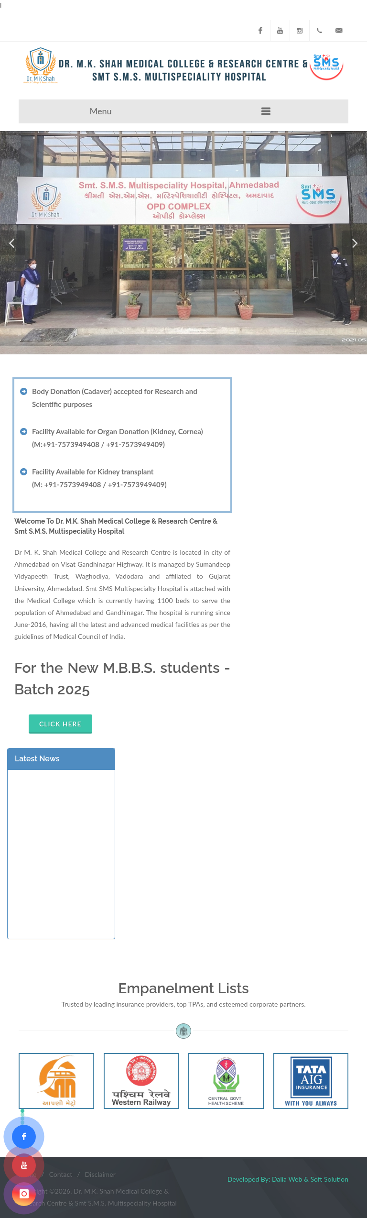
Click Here (60, 724)
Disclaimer (100, 1174)
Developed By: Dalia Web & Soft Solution (287, 1179)
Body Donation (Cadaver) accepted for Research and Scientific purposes (114, 397)
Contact (61, 1174)
